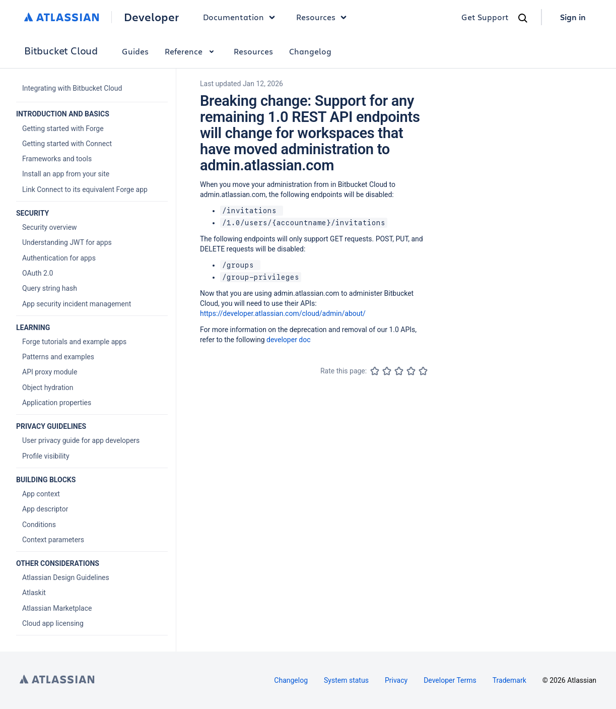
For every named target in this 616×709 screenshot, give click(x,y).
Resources (253, 51)
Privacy (396, 680)
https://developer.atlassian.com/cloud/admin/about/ (283, 313)
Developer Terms (450, 680)
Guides (135, 51)
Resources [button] (324, 17)
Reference (191, 51)
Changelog (310, 51)
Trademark (509, 680)
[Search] (523, 18)
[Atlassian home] (61, 17)
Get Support (485, 17)
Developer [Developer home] (151, 17)
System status (346, 680)
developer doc (288, 340)
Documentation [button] (241, 17)
